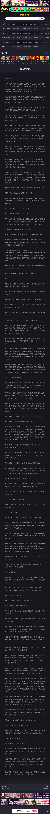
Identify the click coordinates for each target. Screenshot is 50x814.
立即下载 (34, 811)
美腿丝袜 (30, 37)
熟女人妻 (30, 28)
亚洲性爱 (8, 33)
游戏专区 (25, 24)
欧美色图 (19, 37)
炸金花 (36, 24)
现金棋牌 (41, 24)
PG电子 (8, 24)
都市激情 (8, 42)
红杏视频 (30, 47)
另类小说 (36, 42)
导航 (3, 47)
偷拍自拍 (14, 33)
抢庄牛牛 (47, 24)
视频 (3, 28)
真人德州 (14, 24)
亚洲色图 (14, 37)
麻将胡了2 (30, 24)
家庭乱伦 (14, 42)
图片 (3, 38)
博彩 (3, 24)
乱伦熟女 (41, 33)
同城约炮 (8, 47)
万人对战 (19, 24)
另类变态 (47, 33)
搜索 (42, 18)
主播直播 (41, 28)
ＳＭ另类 (47, 28)
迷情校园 (30, 42)
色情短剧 (36, 47)
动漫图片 (25, 37)
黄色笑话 (41, 42)
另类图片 (47, 37)
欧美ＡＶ (19, 28)
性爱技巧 (47, 42)
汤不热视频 (24, 47)
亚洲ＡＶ (8, 28)
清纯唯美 (36, 37)
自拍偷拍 (14, 28)
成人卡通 (19, 33)
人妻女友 (19, 42)
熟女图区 (41, 37)
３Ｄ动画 (25, 28)
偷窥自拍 (8, 37)
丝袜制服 (36, 28)
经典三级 (36, 33)
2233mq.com (25, 15)
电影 (3, 33)
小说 (3, 42)
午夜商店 (14, 47)
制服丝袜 (30, 33)
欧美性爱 (25, 33)
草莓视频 (19, 47)
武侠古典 (25, 42)
